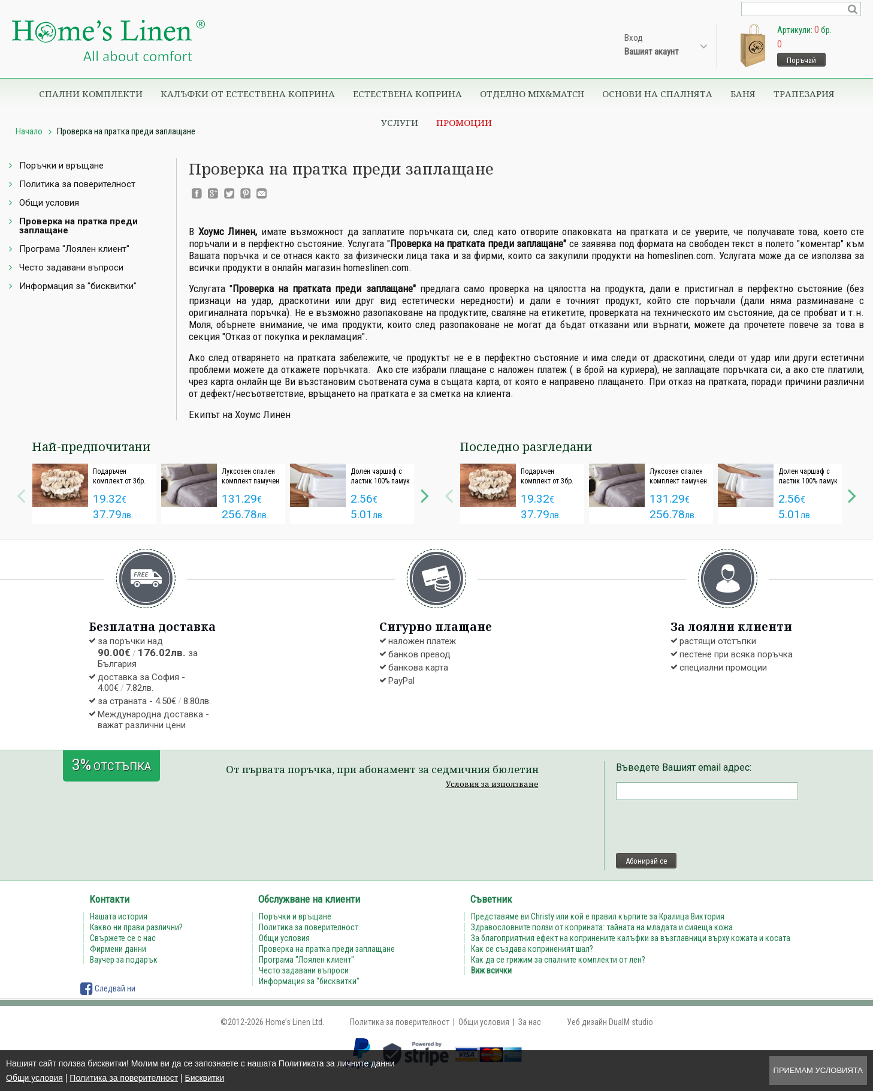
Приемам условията (818, 1070)
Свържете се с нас (123, 938)
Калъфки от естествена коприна (248, 94)
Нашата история (118, 916)
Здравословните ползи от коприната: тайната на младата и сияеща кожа (602, 927)
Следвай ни (107, 988)
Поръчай (801, 60)
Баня (743, 94)
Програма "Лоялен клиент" (74, 249)
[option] (94, 494)
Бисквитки (204, 1078)
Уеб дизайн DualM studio (610, 1022)
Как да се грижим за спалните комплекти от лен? (558, 959)
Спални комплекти (91, 94)
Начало (29, 131)
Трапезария (804, 94)
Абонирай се (646, 860)
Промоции (464, 122)
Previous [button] (21, 494)
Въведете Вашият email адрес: (683, 767)
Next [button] (425, 494)
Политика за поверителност (124, 1078)
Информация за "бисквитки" (78, 286)
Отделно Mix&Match (532, 94)
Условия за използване (492, 784)
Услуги (399, 122)
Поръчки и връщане (61, 165)
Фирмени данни (118, 949)
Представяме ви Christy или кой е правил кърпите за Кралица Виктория (597, 916)
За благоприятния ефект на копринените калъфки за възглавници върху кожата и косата (630, 938)
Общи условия (34, 1078)
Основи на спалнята (657, 94)
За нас (529, 1022)
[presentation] (707, 826)
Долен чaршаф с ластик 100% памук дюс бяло (380, 481)
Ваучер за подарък (124, 959)
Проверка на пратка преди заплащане (78, 226)
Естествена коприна (407, 94)
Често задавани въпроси (71, 267)
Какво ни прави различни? (136, 927)
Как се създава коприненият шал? (532, 949)
